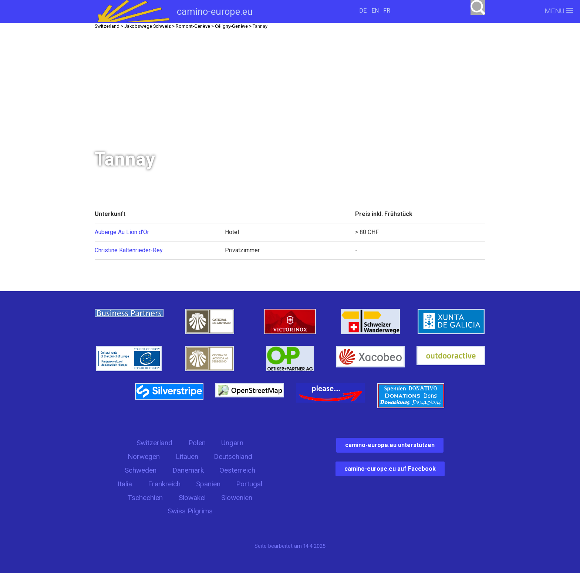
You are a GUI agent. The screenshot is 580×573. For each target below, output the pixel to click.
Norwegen (144, 456)
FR (386, 10)
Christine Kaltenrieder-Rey (129, 250)
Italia (125, 484)
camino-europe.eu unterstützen (390, 445)
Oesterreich (237, 470)
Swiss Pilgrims (190, 511)
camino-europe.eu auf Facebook (390, 468)
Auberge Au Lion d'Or (122, 232)
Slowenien (236, 497)
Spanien (208, 484)
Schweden (140, 470)
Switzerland (154, 443)
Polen (197, 443)
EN (375, 10)
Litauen (187, 456)
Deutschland (233, 456)
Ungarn (232, 443)
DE (363, 10)
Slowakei (192, 497)
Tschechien (145, 497)
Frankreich (164, 484)
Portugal (249, 484)
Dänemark (188, 470)
